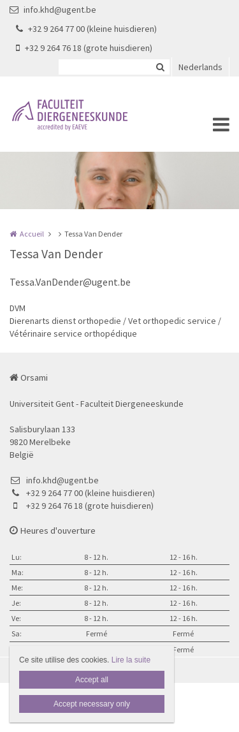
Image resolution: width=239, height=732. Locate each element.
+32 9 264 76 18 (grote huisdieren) (84, 48)
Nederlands (200, 67)
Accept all (91, 679)
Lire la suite (131, 659)
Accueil (32, 233)
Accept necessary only (92, 703)
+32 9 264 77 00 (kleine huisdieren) (86, 28)
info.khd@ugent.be (53, 9)
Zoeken (160, 67)
